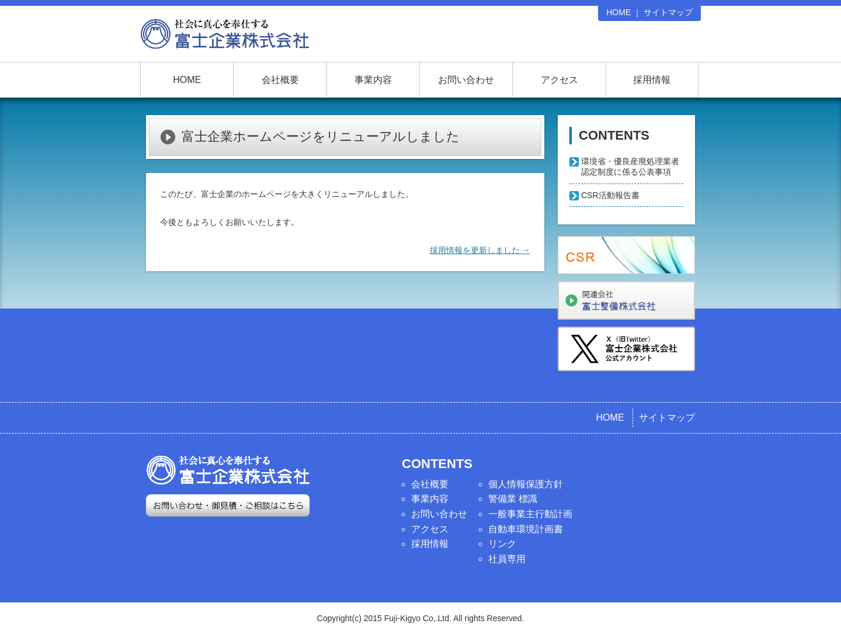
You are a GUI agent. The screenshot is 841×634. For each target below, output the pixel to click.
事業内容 (373, 80)
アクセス (559, 80)
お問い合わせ (466, 80)
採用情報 (651, 80)
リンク (502, 544)
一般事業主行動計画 (530, 514)
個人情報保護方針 (525, 484)
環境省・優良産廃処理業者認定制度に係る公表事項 (630, 166)
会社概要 (280, 80)
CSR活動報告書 (610, 195)
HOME (618, 12)
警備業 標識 (512, 499)
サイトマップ (668, 12)
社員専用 (507, 559)
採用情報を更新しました (480, 250)
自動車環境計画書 (525, 529)
